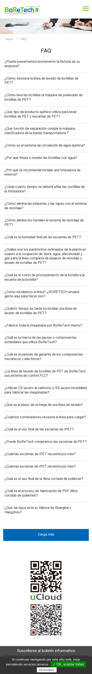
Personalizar (46, 669)
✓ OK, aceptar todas (68, 664)
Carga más (46, 535)
